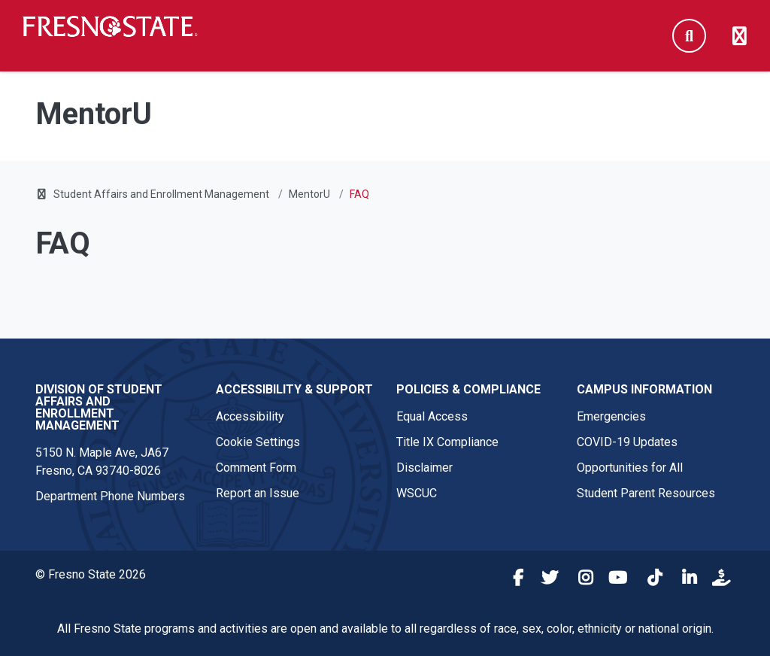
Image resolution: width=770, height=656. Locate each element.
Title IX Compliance (447, 442)
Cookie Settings (258, 442)
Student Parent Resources (646, 493)
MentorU (309, 194)
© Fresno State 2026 (90, 574)
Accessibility (250, 416)
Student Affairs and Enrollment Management (161, 194)
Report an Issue (257, 493)
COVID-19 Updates (627, 442)
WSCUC (416, 493)
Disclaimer (424, 467)
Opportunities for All (630, 467)
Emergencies (611, 416)
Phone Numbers (142, 496)
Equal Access (432, 416)
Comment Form (256, 467)
